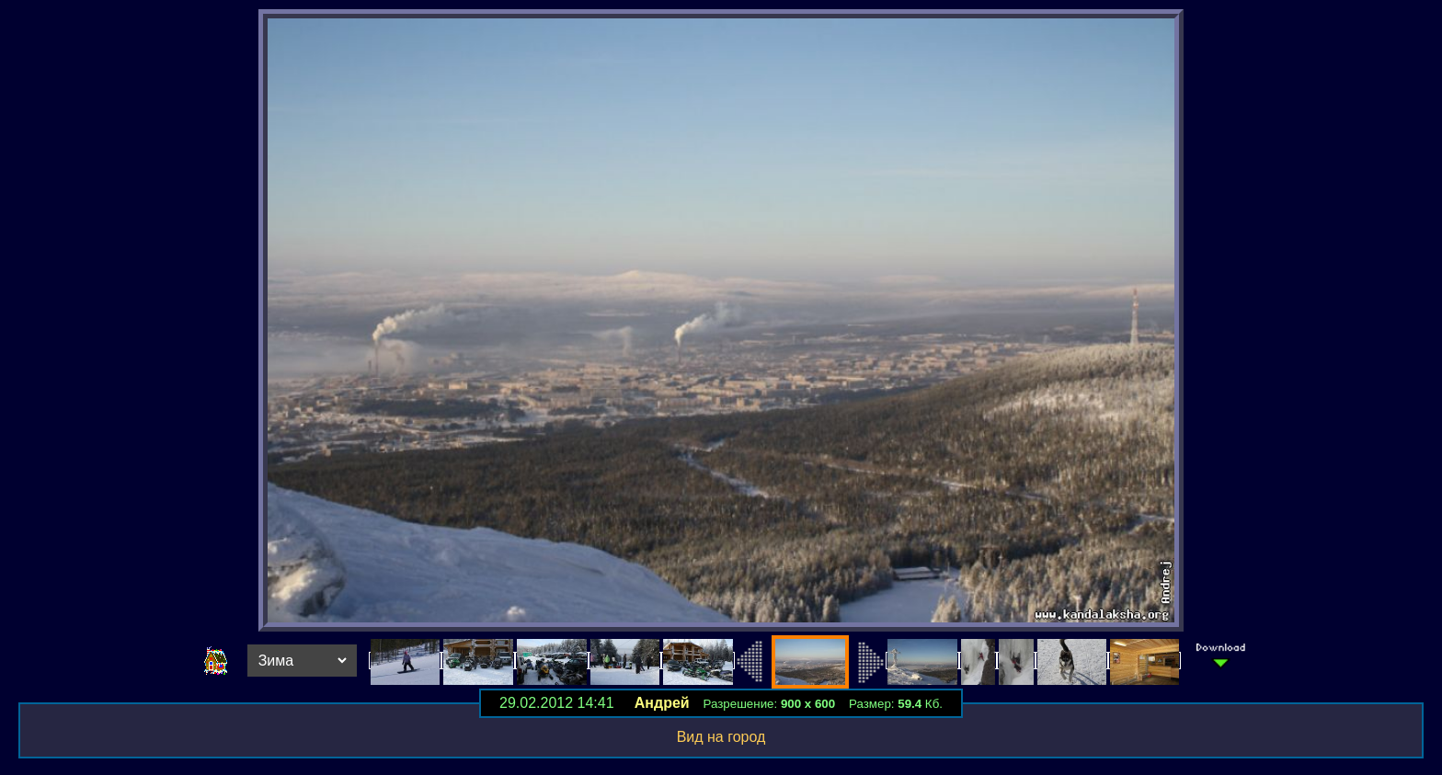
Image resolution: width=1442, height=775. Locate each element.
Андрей (662, 703)
